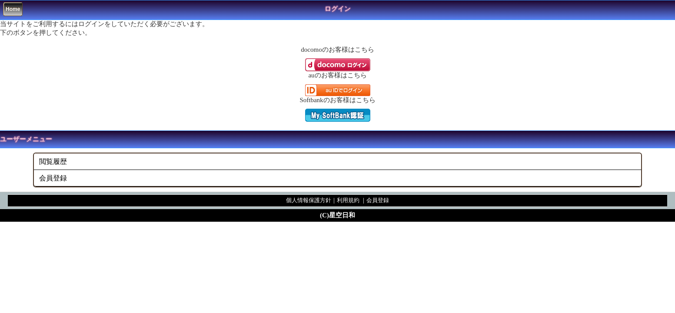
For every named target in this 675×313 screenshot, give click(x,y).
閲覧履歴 (53, 161)
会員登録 (53, 178)
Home (13, 9)
